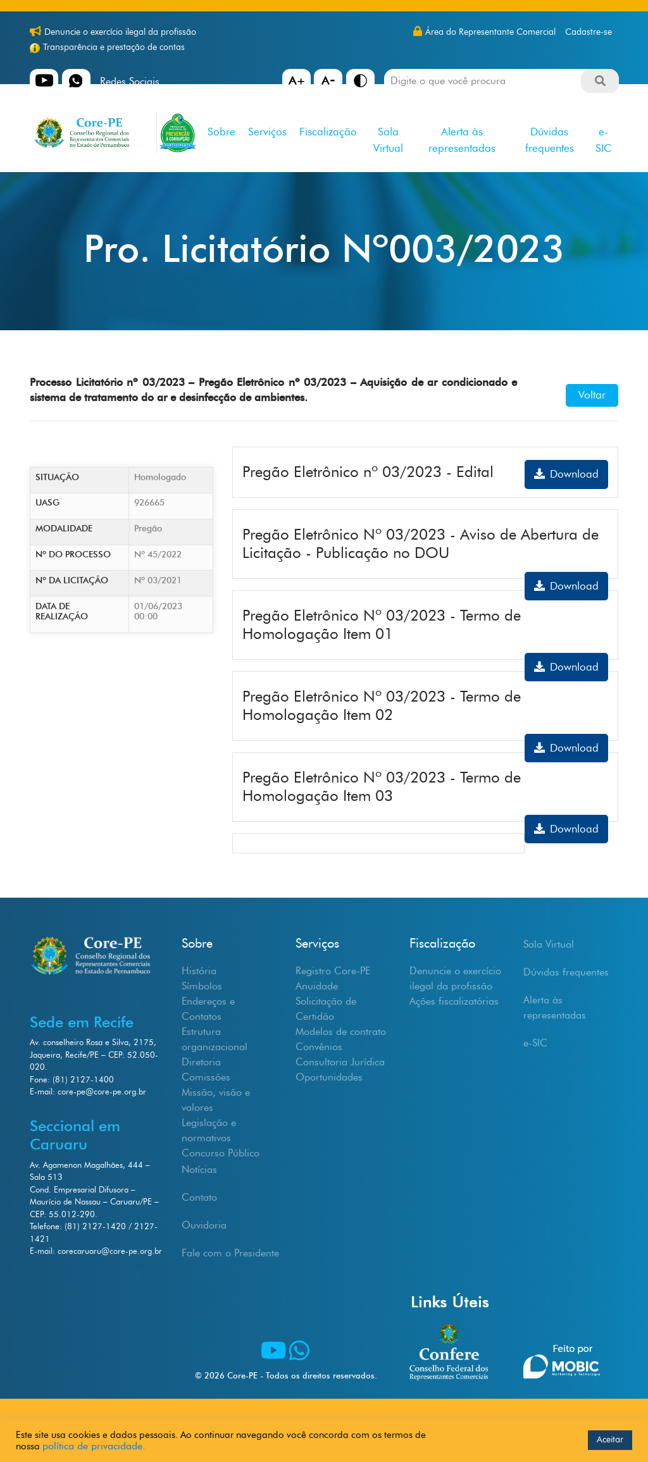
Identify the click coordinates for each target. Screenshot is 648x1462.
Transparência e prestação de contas (114, 47)
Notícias (199, 1169)
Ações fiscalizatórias (454, 1001)
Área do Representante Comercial (490, 32)
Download (566, 474)
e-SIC (603, 139)
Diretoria (201, 1062)
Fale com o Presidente (230, 1253)
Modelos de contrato (341, 1031)
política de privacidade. (94, 1446)
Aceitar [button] (610, 1439)
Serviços (267, 131)
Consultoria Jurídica (340, 1062)
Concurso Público (220, 1153)
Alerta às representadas (461, 139)
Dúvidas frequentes (549, 139)
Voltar (592, 394)
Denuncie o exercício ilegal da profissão (120, 32)
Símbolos (202, 986)
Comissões (206, 1077)
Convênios (319, 1047)
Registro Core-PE (333, 971)
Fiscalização (328, 131)
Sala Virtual (388, 139)
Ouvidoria (204, 1225)
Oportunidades (329, 1077)
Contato (199, 1197)
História (199, 971)
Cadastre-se (588, 32)
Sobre (221, 131)
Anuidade (317, 986)
